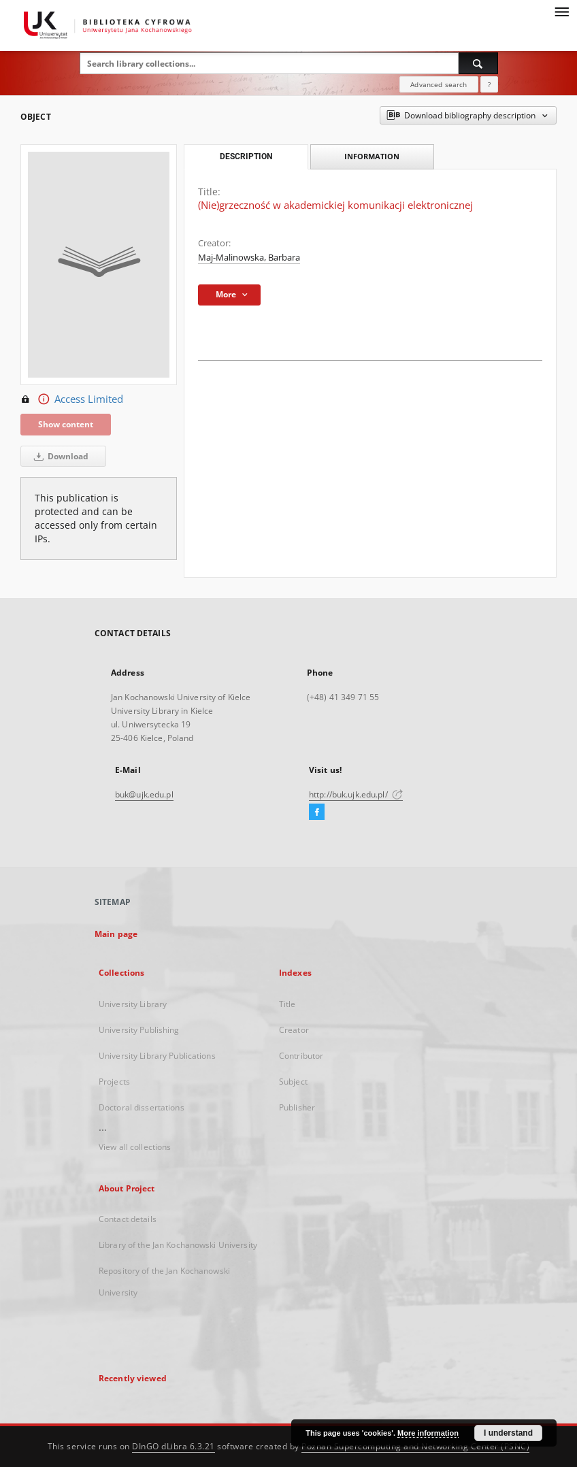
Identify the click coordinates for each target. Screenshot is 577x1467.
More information (428, 1433)
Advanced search (438, 84)
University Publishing (139, 1030)
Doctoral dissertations (141, 1107)
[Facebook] (317, 812)
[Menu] (561, 11)
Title (287, 1004)
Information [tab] (371, 156)
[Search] (478, 63)
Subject (293, 1081)
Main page (116, 934)
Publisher (297, 1107)
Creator (294, 1030)
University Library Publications (157, 1055)
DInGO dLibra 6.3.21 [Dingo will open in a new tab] (173, 1446)
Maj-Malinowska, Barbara (249, 257)
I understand (508, 1433)
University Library (133, 1004)
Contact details (127, 1219)
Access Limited (71, 399)
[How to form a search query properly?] (489, 84)
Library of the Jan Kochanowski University (178, 1245)
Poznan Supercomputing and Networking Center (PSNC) (415, 1446)
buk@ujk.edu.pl (144, 794)
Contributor (301, 1055)
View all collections (135, 1147)
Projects (114, 1081)
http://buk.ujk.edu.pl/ (356, 794)
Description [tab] (246, 156)
